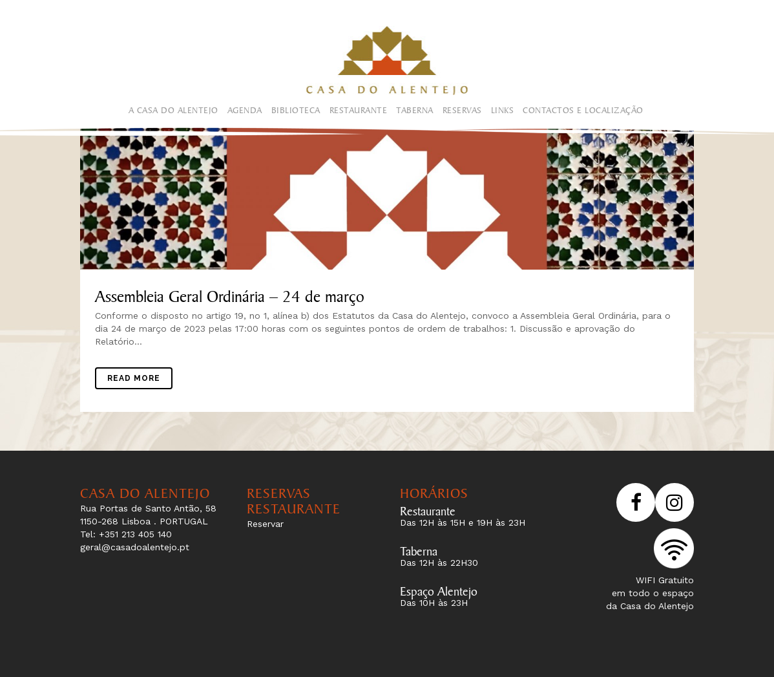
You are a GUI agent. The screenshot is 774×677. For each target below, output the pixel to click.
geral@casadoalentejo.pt (134, 547)
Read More (133, 378)
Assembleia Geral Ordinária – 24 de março (229, 293)
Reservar (265, 524)
